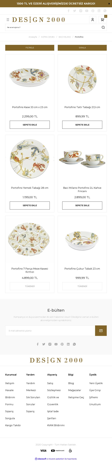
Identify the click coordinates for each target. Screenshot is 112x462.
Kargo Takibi (13, 426)
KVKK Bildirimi (56, 426)
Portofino (79, 37)
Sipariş (30, 412)
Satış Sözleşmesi (54, 388)
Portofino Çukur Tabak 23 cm (82, 269)
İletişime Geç (76, 398)
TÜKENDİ (30, 287)
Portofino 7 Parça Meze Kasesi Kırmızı (29, 271)
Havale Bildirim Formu (10, 398)
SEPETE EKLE (30, 125)
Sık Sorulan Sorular (33, 402)
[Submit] (101, 331)
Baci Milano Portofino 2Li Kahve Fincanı (82, 190)
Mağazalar (74, 391)
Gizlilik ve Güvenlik (53, 402)
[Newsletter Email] (56, 331)
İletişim (9, 384)
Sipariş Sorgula (10, 416)
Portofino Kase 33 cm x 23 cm (30, 107)
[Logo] (38, 20)
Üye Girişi (95, 391)
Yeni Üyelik (96, 384)
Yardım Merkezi (31, 388)
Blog (71, 384)
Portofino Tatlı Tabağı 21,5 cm (82, 107)
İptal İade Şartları (53, 416)
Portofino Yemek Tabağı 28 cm (29, 188)
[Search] (56, 27)
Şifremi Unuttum (95, 402)
